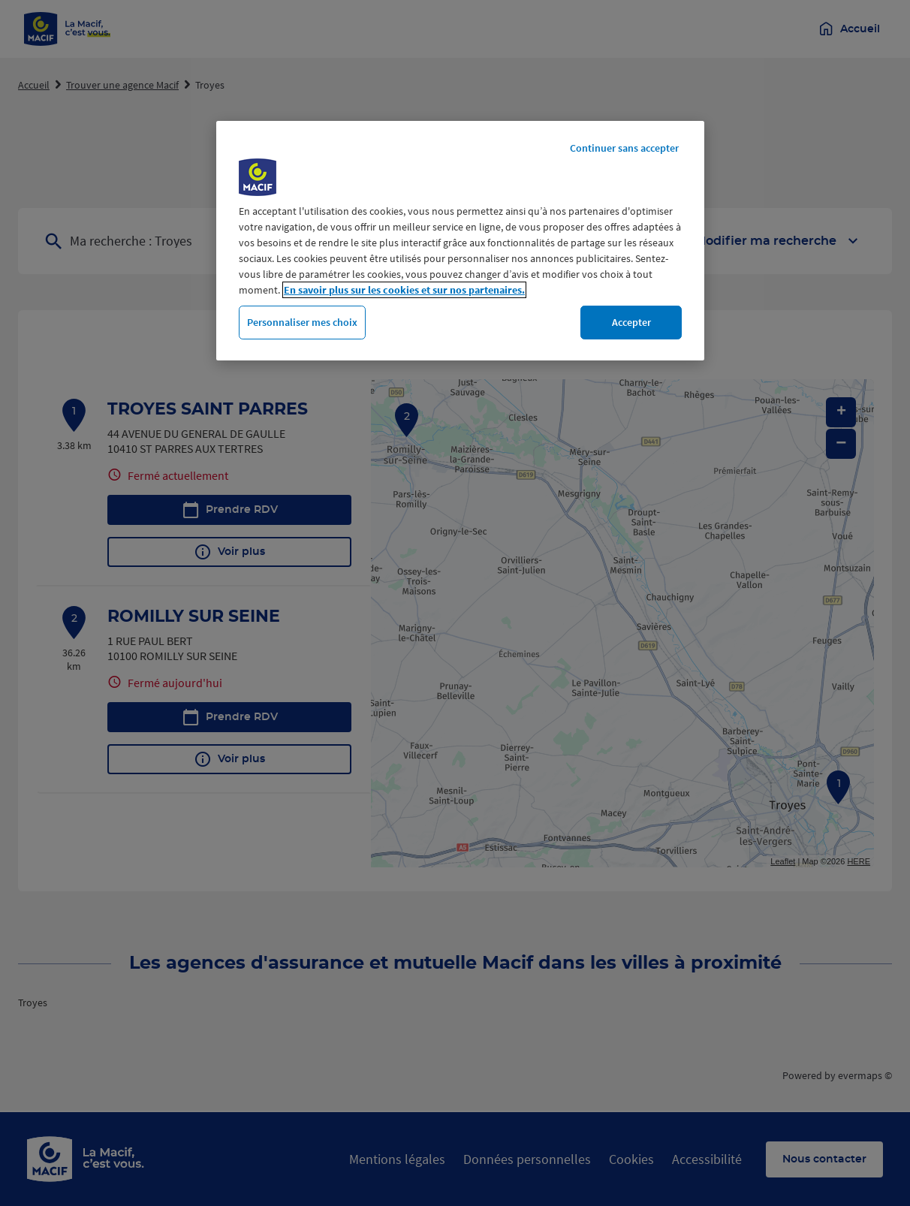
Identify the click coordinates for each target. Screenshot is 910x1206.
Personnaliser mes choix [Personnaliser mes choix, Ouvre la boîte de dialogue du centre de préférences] (302, 322)
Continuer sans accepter (624, 148)
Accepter (631, 322)
